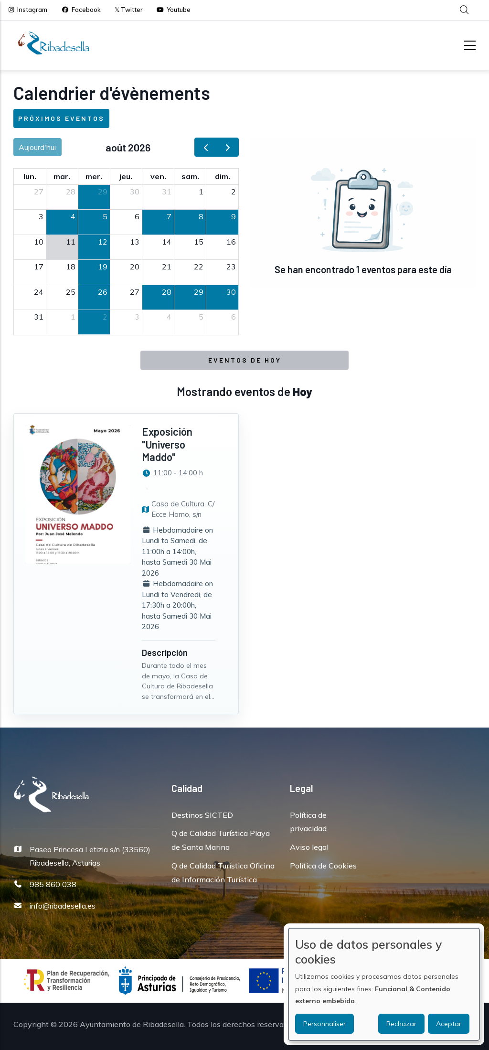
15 (198, 241)
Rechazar (401, 1023)
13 (134, 241)
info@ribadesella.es (63, 906)
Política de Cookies (323, 865)
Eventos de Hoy (244, 360)
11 (70, 241)
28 (70, 191)
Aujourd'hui (37, 147)
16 (231, 241)
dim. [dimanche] (222, 176)
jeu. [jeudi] (125, 176)
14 (166, 241)
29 (102, 191)
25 (70, 292)
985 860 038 (53, 884)
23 (231, 266)
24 (38, 292)
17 (38, 266)
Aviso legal (309, 847)
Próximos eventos (61, 118)
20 (134, 266)
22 (198, 266)
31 (166, 191)
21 (166, 266)
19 (102, 266)
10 (38, 241)
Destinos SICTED (202, 815)
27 (38, 191)
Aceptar (448, 1023)
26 (102, 292)
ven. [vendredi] (158, 176)
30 (134, 191)
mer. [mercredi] (93, 176)
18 (70, 266)
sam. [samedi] (190, 176)
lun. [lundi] (29, 176)
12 (102, 241)
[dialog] (383, 984)
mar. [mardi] (61, 176)
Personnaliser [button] (324, 1023)
